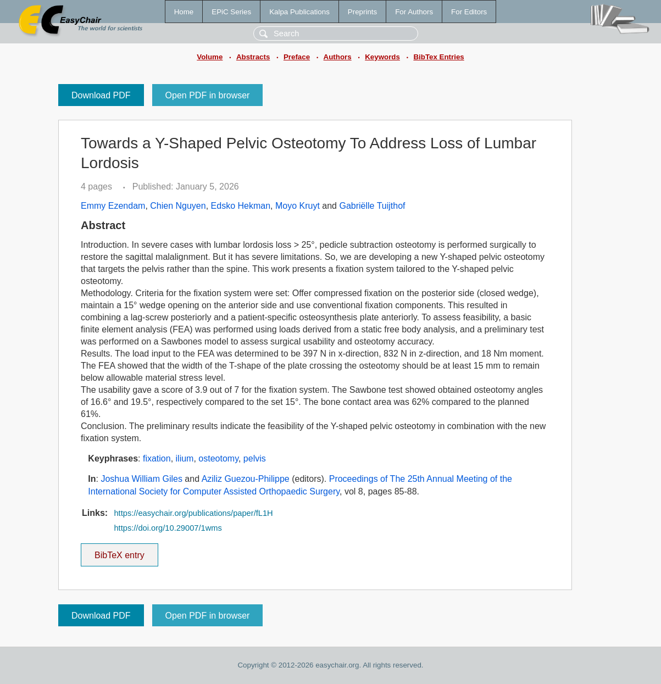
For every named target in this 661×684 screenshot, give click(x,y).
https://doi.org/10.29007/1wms (167, 528)
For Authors (414, 12)
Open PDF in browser (207, 95)
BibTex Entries (438, 57)
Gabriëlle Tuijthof (372, 205)
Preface (297, 57)
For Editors (469, 12)
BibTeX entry (119, 551)
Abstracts (253, 57)
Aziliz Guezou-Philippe (246, 478)
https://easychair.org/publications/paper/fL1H (193, 513)
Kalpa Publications (299, 12)
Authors (338, 57)
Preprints (362, 12)
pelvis (254, 458)
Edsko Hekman (241, 205)
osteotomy (218, 458)
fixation (157, 458)
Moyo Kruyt (297, 205)
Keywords (382, 57)
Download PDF (101, 95)
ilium (185, 458)
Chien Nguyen (177, 205)
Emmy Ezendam (113, 205)
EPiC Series (231, 12)
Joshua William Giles (141, 478)
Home (184, 12)
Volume (210, 57)
